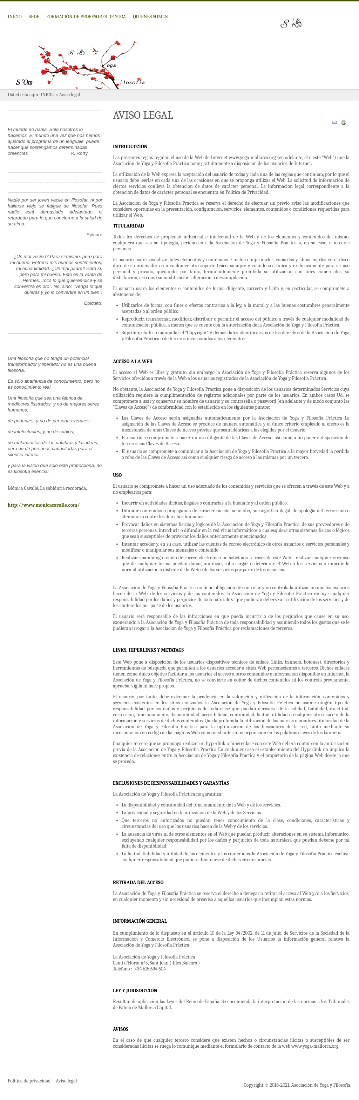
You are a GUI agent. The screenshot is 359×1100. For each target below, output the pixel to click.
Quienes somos (150, 17)
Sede (34, 17)
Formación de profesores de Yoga (86, 17)
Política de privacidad (29, 1081)
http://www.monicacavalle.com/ (44, 505)
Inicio (15, 17)
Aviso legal (66, 1081)
